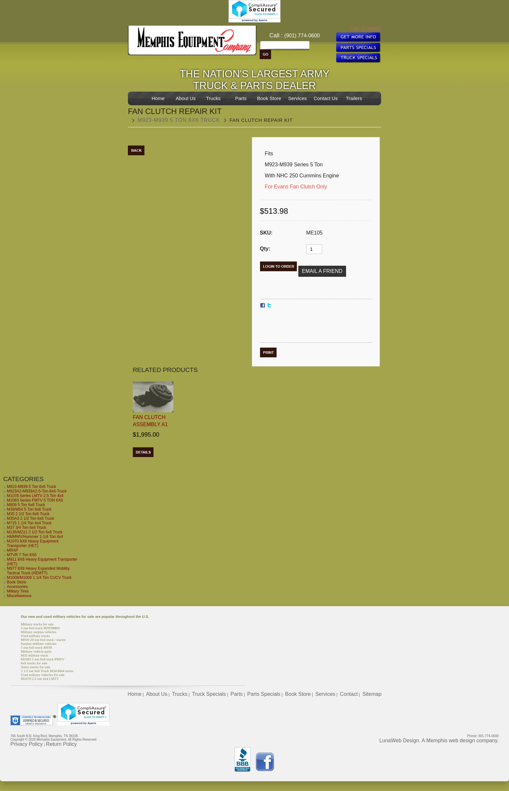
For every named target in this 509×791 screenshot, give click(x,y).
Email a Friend (322, 271)
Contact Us (326, 98)
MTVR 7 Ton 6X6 (21, 555)
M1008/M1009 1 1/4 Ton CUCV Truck (39, 577)
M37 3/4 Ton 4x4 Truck (26, 527)
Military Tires (18, 591)
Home (158, 98)
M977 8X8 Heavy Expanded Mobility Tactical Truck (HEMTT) (38, 570)
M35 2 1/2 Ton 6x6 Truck (28, 514)
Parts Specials (263, 694)
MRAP (12, 550)
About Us (186, 98)
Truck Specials (209, 694)
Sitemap (371, 694)
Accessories (17, 586)
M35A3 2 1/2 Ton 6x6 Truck (30, 518)
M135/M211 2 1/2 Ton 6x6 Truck (34, 532)
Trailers (354, 98)
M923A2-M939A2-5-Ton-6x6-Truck (37, 491)
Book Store (269, 98)
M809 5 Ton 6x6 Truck (26, 505)
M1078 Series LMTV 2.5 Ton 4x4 (35, 495)
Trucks (213, 98)
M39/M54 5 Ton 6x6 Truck (29, 509)
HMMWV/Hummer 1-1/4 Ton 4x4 (35, 536)
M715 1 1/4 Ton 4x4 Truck (29, 523)
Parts (240, 98)
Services (297, 98)
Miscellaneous (19, 595)
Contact (349, 694)
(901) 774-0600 (302, 35)
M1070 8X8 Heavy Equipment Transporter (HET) (32, 543)
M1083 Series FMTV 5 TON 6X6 (35, 500)
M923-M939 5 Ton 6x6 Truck (179, 120)
